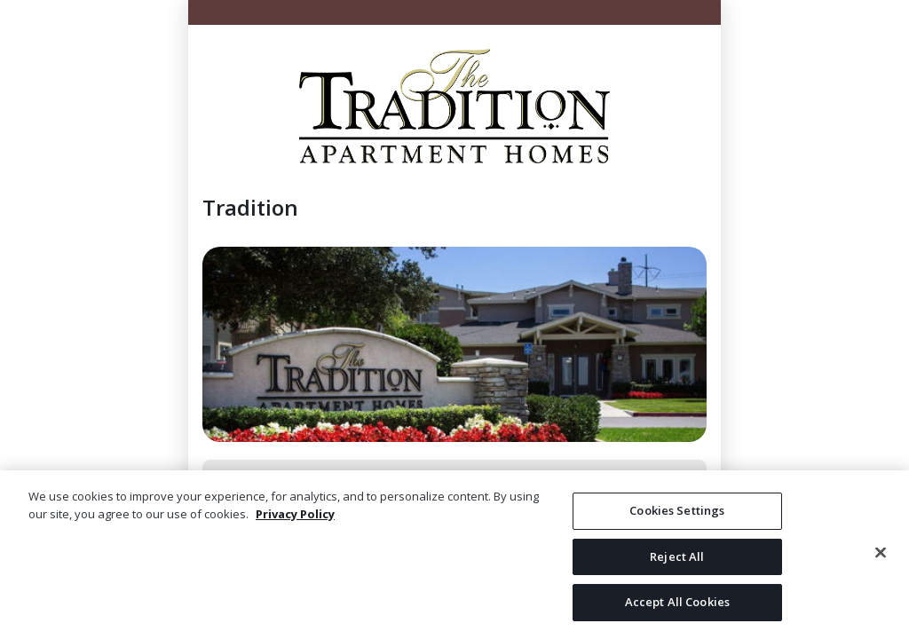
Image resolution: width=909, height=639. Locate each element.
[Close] (880, 552)
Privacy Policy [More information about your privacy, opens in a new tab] (295, 514)
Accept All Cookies (677, 602)
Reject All (677, 556)
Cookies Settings (676, 510)
